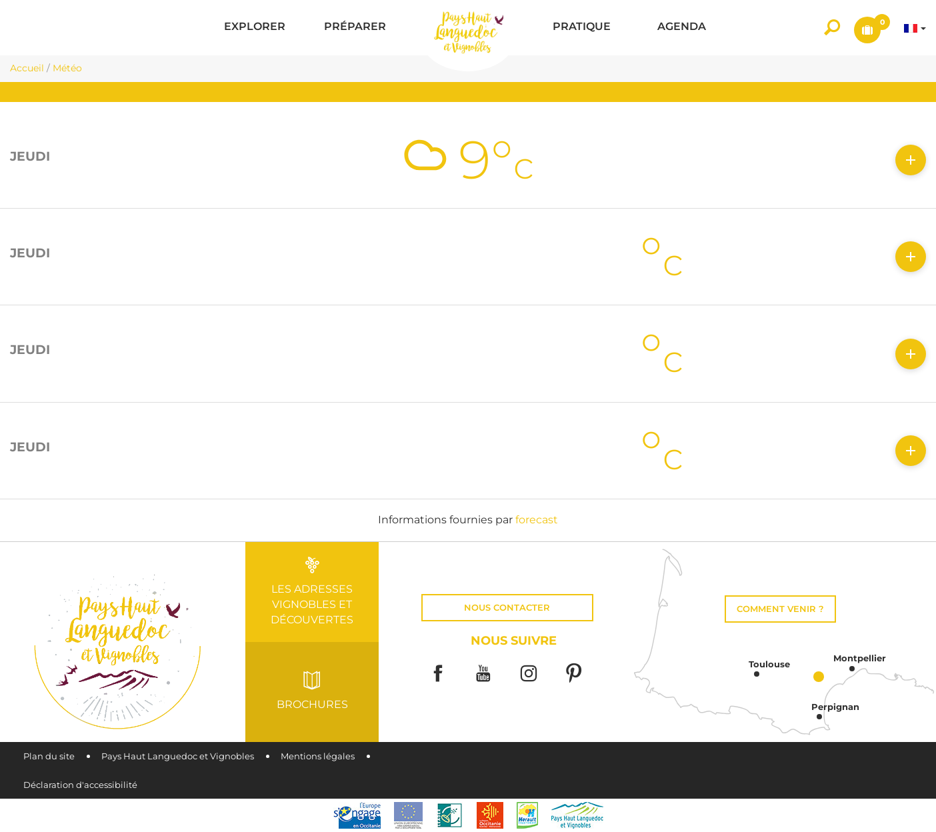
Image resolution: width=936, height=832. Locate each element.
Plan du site (49, 756)
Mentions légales (318, 756)
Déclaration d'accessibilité (80, 785)
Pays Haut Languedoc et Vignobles (177, 756)
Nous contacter (507, 608)
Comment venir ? (780, 609)
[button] (255, 27)
